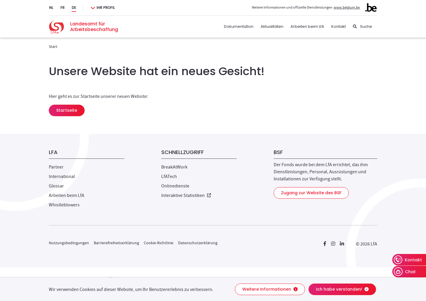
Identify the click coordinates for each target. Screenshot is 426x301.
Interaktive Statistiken (186, 195)
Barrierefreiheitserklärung (116, 242)
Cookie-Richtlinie (158, 242)
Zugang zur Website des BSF (311, 193)
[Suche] (362, 26)
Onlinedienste (175, 186)
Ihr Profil (105, 7)
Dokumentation (239, 26)
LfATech (169, 176)
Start (53, 46)
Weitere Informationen (270, 289)
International (62, 176)
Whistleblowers (64, 205)
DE (74, 7)
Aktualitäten (272, 26)
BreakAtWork (174, 167)
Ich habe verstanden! (342, 289)
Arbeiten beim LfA (307, 26)
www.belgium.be (355, 7)
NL (51, 7)
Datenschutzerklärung (197, 242)
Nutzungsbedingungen (69, 242)
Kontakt (338, 26)
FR (62, 7)
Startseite (66, 110)
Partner (56, 167)
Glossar (56, 186)
